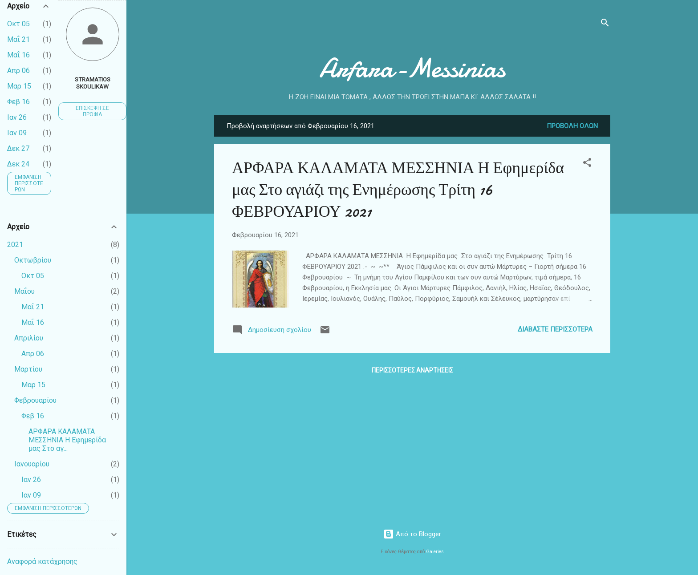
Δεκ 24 (18, 164)
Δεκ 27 (18, 148)
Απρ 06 (18, 70)
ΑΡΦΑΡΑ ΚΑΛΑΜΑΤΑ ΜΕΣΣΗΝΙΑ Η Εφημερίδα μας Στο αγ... (67, 440)
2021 (15, 244)
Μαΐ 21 (18, 39)
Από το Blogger (412, 534)
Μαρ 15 (19, 86)
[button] (587, 164)
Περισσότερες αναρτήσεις (412, 370)
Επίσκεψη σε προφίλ (92, 111)
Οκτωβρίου (32, 260)
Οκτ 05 (18, 24)
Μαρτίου (28, 369)
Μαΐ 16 (18, 55)
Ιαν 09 (17, 133)
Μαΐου (24, 291)
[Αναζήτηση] (605, 24)
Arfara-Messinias (412, 68)
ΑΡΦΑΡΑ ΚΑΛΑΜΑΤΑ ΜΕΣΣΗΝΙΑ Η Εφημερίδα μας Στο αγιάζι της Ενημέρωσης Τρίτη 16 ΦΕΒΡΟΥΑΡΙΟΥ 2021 (398, 190)
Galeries (435, 552)
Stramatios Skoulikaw (92, 83)
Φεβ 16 (18, 101)
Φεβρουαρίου (35, 400)
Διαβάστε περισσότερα (555, 329)
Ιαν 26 (17, 117)
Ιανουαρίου (31, 464)
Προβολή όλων (572, 126)
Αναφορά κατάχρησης (42, 561)
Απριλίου (28, 338)
